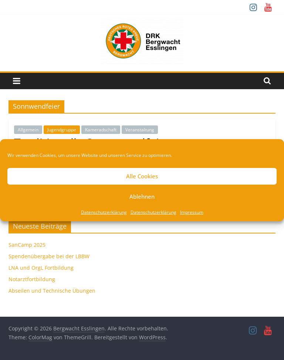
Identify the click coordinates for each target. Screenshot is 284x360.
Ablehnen (142, 196)
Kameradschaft (100, 130)
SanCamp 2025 (27, 244)
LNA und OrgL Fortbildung (41, 267)
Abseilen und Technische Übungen (52, 290)
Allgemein (28, 130)
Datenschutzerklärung (104, 212)
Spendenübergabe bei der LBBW (49, 256)
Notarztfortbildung (32, 279)
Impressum (191, 212)
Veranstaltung (139, 130)
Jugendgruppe (61, 130)
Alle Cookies (142, 176)
